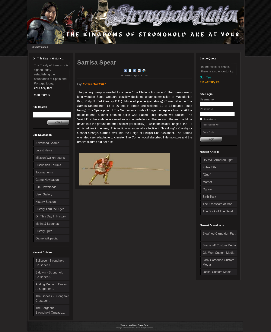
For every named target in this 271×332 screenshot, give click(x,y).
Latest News (44, 150)
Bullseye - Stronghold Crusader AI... (50, 263)
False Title (209, 167)
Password (206, 109)
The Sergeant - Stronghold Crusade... (50, 310)
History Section (46, 201)
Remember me (210, 119)
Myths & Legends (47, 223)
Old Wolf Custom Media (218, 252)
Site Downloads (46, 187)
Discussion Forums (48, 165)
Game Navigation (47, 179)
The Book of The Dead (218, 211)
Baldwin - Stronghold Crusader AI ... (49, 275)
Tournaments (44, 172)
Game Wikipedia (47, 238)
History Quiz (44, 231)
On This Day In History (51, 216)
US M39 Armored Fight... (219, 160)
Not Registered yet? (211, 125)
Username (207, 99)
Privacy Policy (143, 325)
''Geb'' (207, 174)
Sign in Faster (208, 132)
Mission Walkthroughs (50, 157)
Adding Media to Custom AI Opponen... (52, 286)
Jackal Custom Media (217, 272)
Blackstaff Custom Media (219, 245)
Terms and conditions (128, 325)
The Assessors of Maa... (219, 204)
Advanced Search (47, 143)
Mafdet (207, 182)
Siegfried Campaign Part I (219, 236)
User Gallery (44, 194)
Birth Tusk (209, 196)
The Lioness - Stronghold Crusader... (52, 298)
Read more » (41, 94)
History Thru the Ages (50, 209)
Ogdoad (208, 189)
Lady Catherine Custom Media (218, 262)
